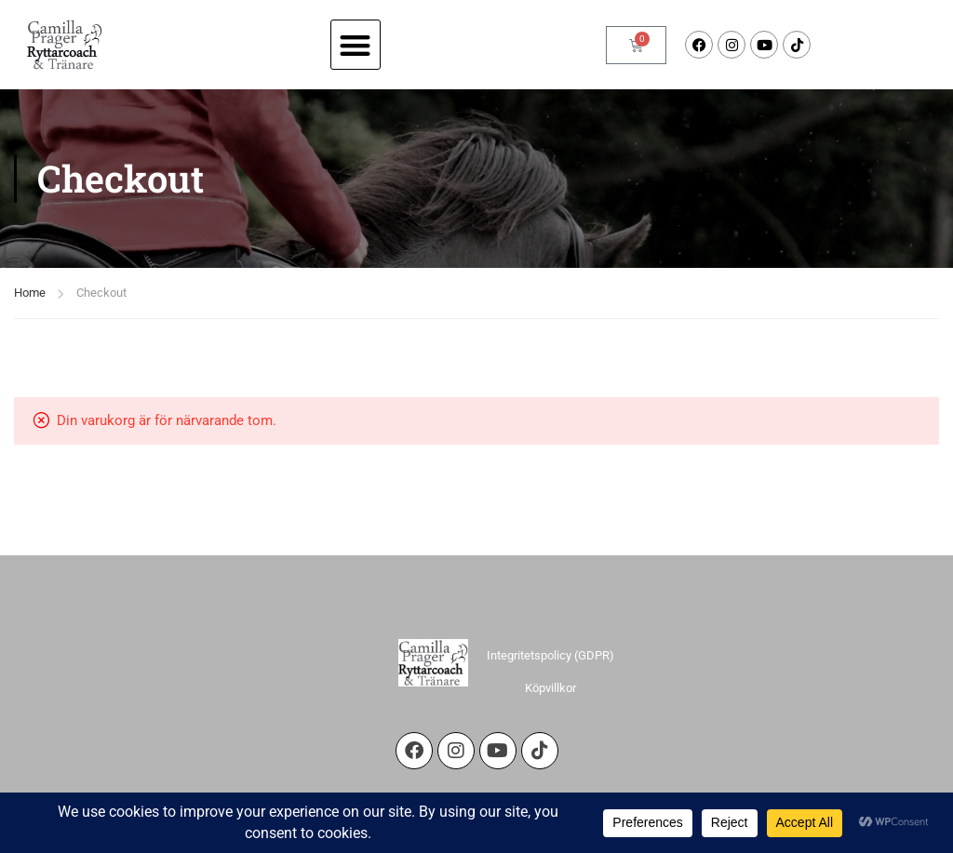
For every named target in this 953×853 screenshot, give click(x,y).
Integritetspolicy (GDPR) (550, 655)
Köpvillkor (550, 688)
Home (30, 293)
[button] (356, 45)
